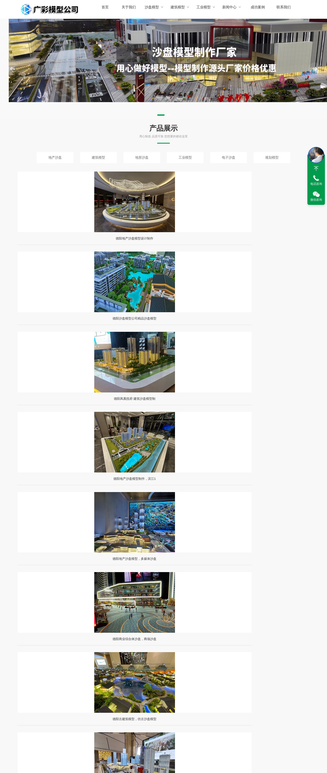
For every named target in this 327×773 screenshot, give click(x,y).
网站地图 (23, 721)
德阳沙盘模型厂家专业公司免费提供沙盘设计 (86, 620)
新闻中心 (228, 9)
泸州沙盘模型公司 (205, 679)
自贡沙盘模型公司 (145, 679)
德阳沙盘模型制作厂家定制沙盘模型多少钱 (234, 620)
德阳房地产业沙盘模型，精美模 (275, 342)
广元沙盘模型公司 (262, 679)
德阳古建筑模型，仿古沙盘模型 (200, 342)
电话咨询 (316, 183)
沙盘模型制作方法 (121, 721)
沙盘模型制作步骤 (121, 729)
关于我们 (127, 9)
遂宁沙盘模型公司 (290, 679)
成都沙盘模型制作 (224, 686)
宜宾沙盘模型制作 (145, 686)
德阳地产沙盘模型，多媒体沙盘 (52, 342)
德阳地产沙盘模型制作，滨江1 (275, 249)
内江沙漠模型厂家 (65, 686)
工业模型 (203, 9)
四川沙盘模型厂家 (94, 679)
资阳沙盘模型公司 (116, 686)
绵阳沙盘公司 (119, 679)
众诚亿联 (255, 765)
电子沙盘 (228, 157)
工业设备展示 (164, 729)
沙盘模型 (153, 9)
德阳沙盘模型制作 (233, 679)
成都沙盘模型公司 (65, 679)
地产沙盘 (55, 157)
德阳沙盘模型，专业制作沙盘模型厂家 (230, 584)
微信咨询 (316, 199)
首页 (105, 9)
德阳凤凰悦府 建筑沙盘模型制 (201, 249)
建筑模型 (178, 9)
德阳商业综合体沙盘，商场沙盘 (126, 342)
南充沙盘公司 (171, 686)
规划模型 (272, 157)
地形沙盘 (141, 157)
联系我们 (278, 9)
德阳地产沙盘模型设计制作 (52, 249)
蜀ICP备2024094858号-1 (212, 765)
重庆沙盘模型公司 (196, 686)
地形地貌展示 (164, 736)
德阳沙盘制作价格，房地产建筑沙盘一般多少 (236, 547)
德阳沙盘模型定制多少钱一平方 (74, 584)
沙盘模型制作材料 (121, 736)
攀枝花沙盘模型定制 (175, 679)
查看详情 (41, 479)
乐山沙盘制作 (91, 686)
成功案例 (253, 9)
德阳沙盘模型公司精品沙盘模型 (126, 249)
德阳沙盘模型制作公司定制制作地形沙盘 (82, 547)
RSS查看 (23, 729)
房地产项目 (163, 721)
